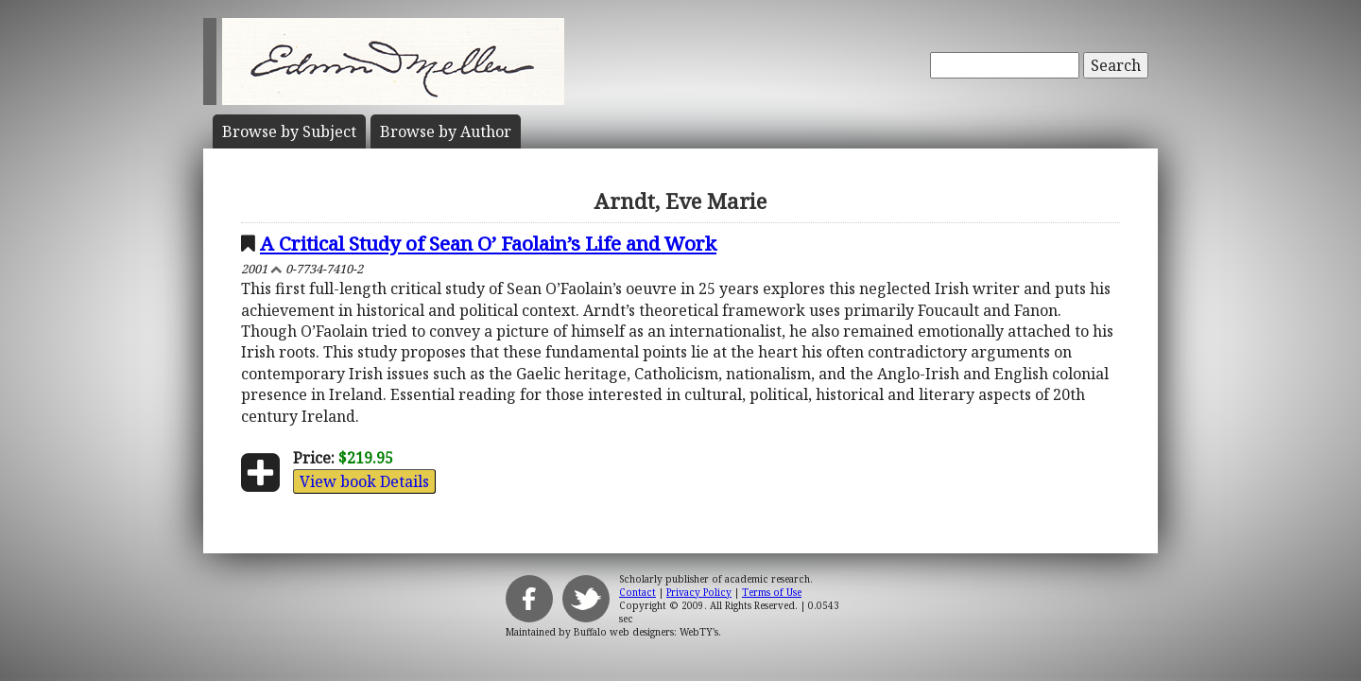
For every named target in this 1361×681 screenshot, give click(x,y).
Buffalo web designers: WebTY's (646, 631)
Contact (637, 592)
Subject (289, 131)
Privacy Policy (699, 592)
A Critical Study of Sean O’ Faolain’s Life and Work (488, 243)
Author (445, 131)
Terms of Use (771, 592)
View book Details (364, 481)
